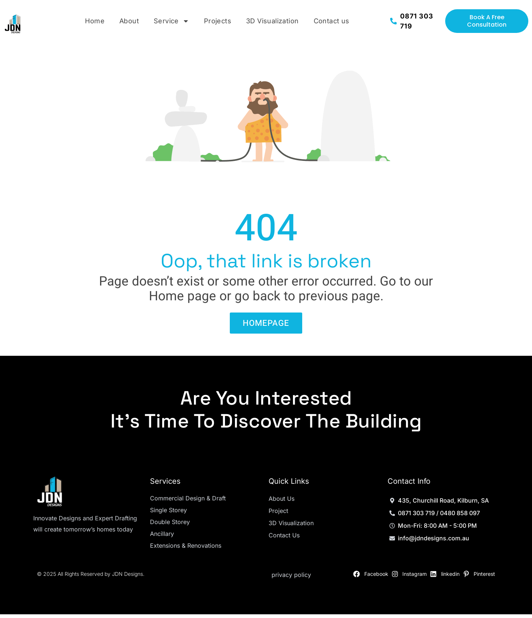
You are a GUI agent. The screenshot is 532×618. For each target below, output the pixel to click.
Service (171, 21)
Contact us (331, 21)
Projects (217, 21)
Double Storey (170, 525)
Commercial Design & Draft (188, 502)
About (129, 21)
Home (95, 21)
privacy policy (291, 578)
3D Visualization (272, 21)
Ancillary (162, 537)
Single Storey (168, 513)
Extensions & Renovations (185, 549)
